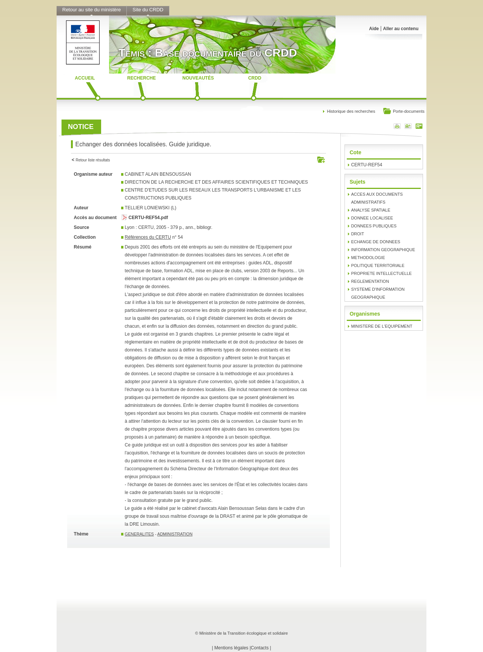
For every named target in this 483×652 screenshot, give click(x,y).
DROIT (357, 234)
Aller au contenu (400, 28)
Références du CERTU (148, 237)
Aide (374, 28)
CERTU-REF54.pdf (148, 217)
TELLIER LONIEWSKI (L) (151, 207)
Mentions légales (231, 647)
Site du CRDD (147, 9)
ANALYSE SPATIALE (370, 210)
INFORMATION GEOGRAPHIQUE (383, 249)
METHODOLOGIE (368, 257)
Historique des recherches (351, 111)
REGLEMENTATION (370, 281)
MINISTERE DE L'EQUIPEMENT (381, 326)
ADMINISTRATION (174, 534)
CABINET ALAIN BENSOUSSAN (158, 174)
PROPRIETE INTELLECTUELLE (381, 273)
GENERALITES (139, 534)
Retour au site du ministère (91, 9)
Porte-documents (404, 112)
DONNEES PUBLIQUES (373, 226)
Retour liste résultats (92, 160)
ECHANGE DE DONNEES (375, 241)
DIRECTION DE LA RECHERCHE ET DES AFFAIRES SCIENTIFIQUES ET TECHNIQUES (216, 182)
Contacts (260, 647)
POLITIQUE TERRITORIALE (377, 265)
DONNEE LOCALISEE (372, 218)
